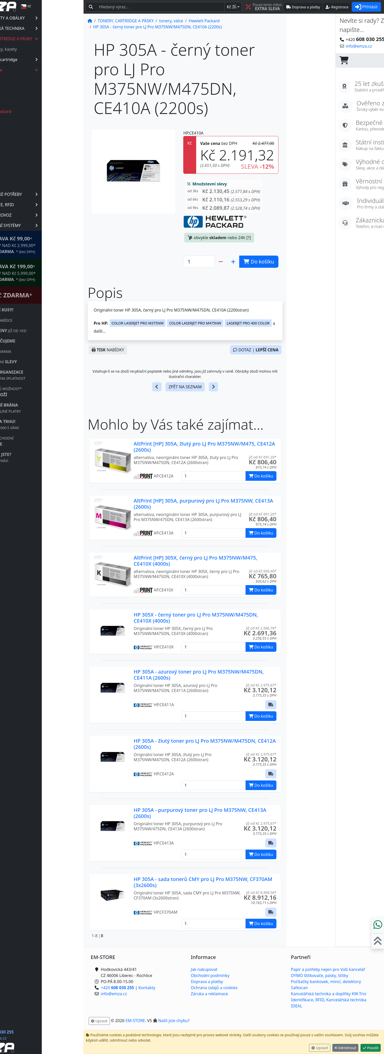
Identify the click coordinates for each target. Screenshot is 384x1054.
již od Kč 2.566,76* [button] (261, 628)
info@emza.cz (35, 1038)
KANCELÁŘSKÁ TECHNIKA (48, 28)
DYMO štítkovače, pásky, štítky (319, 975)
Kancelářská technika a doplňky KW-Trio (328, 993)
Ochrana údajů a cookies (214, 987)
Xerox (27, 184)
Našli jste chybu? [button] (174, 1020)
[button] (223, 192)
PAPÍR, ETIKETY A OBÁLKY (48, 18)
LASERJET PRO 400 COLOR (248, 323)
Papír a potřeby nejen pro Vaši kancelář (328, 969)
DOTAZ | (255, 350)
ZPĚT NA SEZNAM (185, 387)
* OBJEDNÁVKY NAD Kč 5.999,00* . (47, 272)
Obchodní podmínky (210, 975)
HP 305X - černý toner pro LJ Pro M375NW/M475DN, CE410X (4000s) (196, 617)
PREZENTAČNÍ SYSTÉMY (48, 225)
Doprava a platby (207, 981)
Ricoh (27, 163)
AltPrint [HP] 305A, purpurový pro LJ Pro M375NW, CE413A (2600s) (203, 503)
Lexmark (30, 132)
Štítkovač (46, 295)
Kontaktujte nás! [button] (364, 46)
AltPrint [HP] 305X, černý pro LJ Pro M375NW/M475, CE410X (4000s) (195, 560)
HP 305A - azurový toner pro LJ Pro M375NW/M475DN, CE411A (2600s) (199, 674)
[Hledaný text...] (160, 7)
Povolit (370, 1047)
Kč (231, 7)
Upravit (319, 1047)
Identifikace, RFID (307, 1000)
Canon (28, 90)
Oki (25, 153)
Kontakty (146, 987)
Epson (28, 101)
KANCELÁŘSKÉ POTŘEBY (48, 194)
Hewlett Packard (37, 111)
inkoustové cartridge (49, 59)
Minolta (29, 142)
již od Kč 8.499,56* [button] (261, 892)
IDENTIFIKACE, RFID (48, 204)
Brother (29, 80)
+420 (38, 1032)
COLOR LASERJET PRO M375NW (138, 323)
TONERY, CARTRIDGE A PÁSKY (49, 39)
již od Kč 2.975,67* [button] (261, 685)
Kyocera (29, 122)
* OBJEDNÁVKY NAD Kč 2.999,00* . (47, 244)
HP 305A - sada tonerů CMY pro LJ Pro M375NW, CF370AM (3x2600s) (203, 882)
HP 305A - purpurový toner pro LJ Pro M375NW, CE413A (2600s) (200, 813)
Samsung (31, 174)
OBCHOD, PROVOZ (48, 215)
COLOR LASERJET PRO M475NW (195, 323)
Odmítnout (345, 1047)
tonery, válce (50, 70)
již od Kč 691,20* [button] (262, 457)
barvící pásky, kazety (39, 49)
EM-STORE (135, 1020)
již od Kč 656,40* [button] (262, 571)
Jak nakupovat (204, 969)
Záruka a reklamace (209, 993)
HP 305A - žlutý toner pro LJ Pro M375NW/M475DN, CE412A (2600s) (205, 743)
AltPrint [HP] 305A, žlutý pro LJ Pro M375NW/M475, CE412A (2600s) (204, 446)
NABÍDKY (108, 350)
